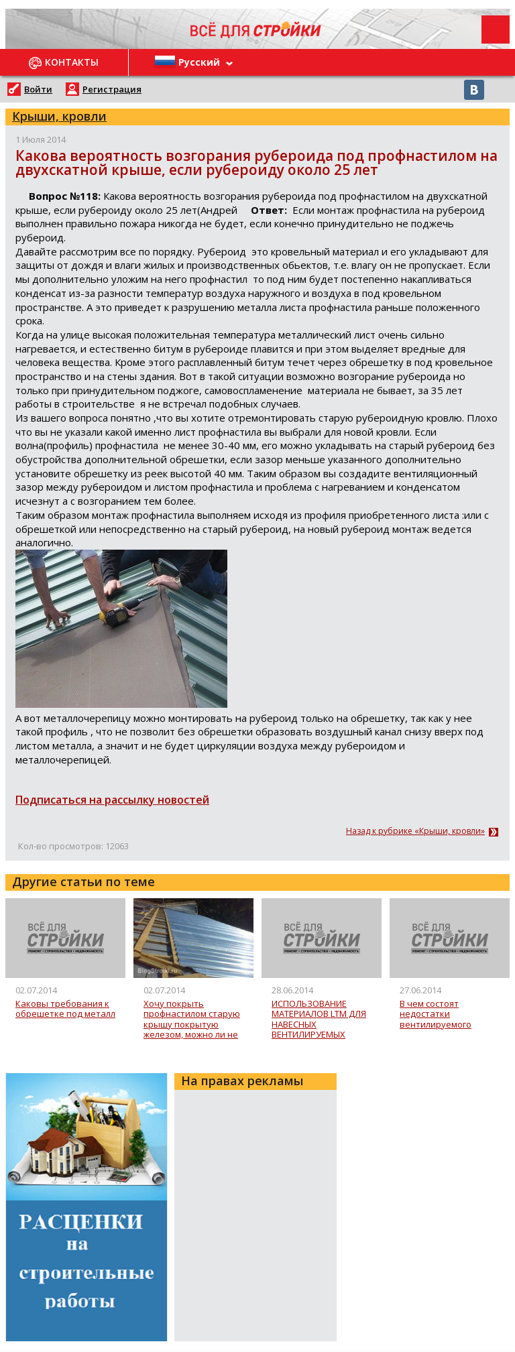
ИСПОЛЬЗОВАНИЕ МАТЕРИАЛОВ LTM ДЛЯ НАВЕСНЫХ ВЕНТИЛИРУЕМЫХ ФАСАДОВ (319, 1019)
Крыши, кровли (59, 116)
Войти (38, 89)
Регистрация (111, 89)
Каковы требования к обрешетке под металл (65, 1009)
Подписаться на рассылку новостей (112, 799)
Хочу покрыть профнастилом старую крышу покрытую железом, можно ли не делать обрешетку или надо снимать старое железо (193, 1019)
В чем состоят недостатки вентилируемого (435, 1014)
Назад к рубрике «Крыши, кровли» (415, 831)
